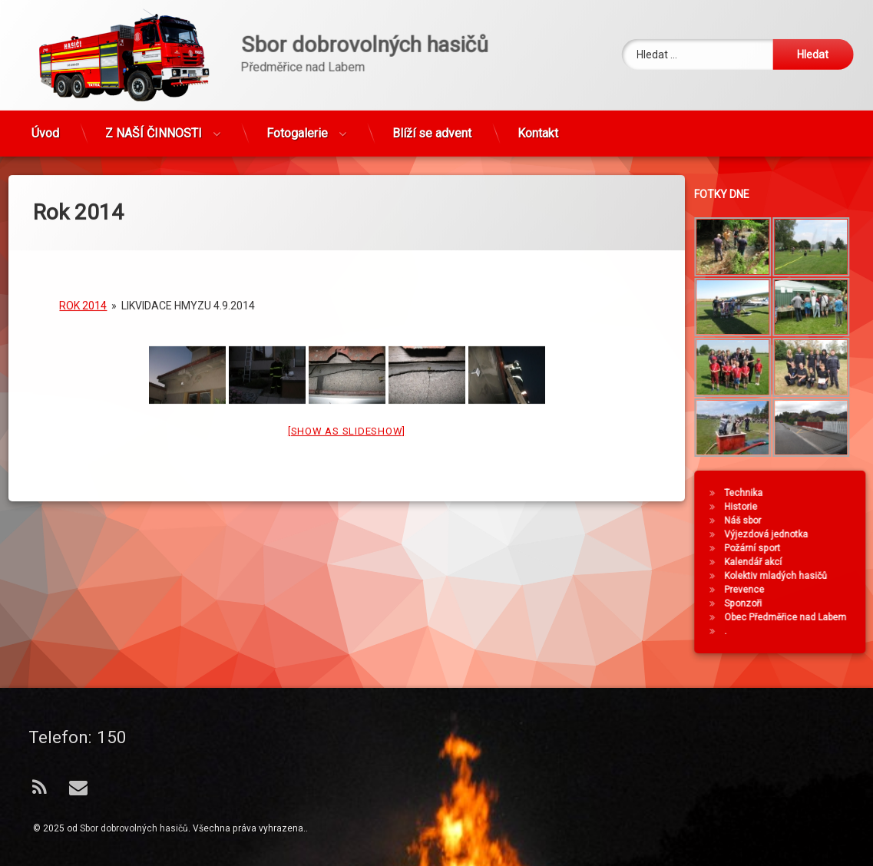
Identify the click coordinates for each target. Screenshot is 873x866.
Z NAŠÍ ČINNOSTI (153, 94)
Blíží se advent (431, 94)
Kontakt (538, 94)
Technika (785, 493)
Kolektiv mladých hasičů (817, 575)
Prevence (786, 589)
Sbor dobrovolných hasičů (134, 828)
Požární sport (794, 548)
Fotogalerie (297, 94)
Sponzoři (785, 603)
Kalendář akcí (795, 562)
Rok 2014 (83, 223)
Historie (782, 506)
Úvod (45, 94)
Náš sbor (784, 520)
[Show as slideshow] (346, 349)
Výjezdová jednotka (808, 534)
